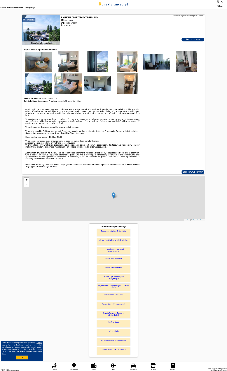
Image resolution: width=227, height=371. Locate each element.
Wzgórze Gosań (113, 322)
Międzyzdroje (29, 20)
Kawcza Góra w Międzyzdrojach (113, 304)
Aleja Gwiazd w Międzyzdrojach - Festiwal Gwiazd (113, 287)
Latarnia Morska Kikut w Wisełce (113, 349)
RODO (4, 353)
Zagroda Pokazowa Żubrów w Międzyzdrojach (113, 314)
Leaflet (187, 220)
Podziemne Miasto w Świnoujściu (113, 231)
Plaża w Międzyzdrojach (113, 258)
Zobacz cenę (193, 39)
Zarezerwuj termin (193, 171)
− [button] (27, 184)
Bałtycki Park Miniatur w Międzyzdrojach (113, 240)
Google (39, 343)
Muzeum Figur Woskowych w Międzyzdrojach (113, 278)
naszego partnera (49, 166)
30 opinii (69, 101)
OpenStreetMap (198, 220)
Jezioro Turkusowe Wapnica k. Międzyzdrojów (113, 250)
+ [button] (27, 180)
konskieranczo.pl (113, 4)
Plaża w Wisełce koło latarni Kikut (113, 340)
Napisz (224, 370)
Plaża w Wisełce (113, 331)
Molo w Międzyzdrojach (113, 267)
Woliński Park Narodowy (113, 295)
